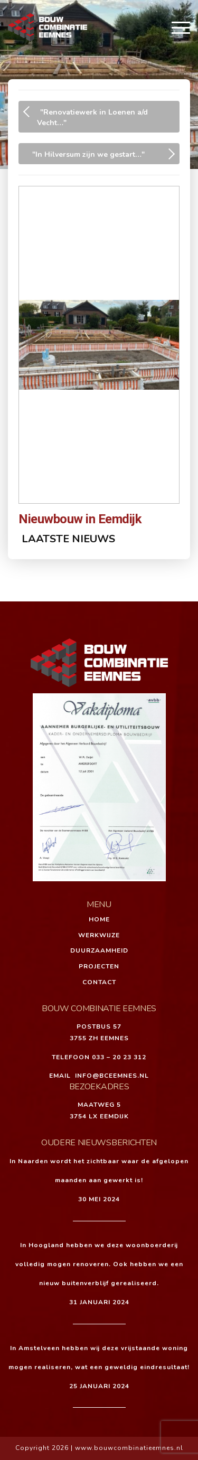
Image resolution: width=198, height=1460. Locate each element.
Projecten (99, 966)
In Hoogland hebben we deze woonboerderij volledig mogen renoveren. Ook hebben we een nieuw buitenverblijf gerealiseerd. (99, 1264)
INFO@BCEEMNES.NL (112, 1075)
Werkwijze (99, 935)
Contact (99, 982)
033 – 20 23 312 (119, 1057)
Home (99, 919)
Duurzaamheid (99, 950)
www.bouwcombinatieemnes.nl (129, 1448)
